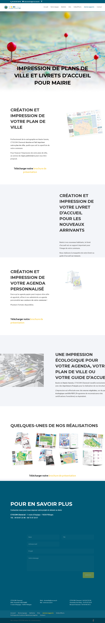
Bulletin (63, 7)
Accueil (46, 7)
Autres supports (89, 7)
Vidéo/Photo (77, 7)
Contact (99, 7)
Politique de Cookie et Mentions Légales (24, 615)
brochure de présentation (34, 170)
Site (69, 7)
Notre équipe (55, 7)
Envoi (94, 575)
